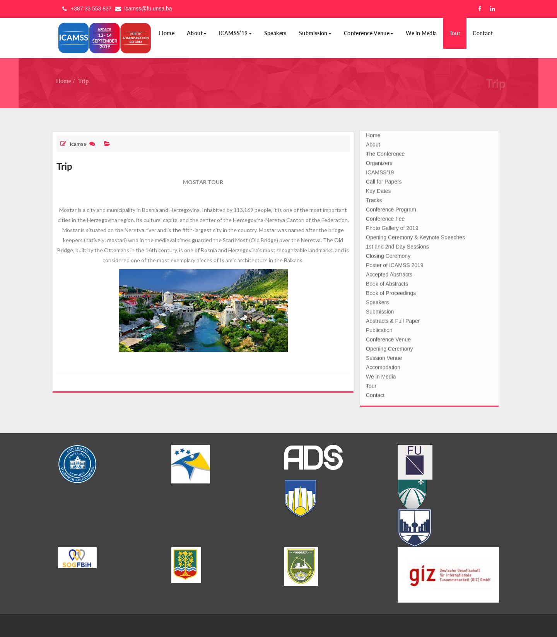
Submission (315, 33)
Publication (379, 329)
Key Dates (378, 189)
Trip (81, 81)
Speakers (275, 33)
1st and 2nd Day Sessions (397, 245)
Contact (483, 33)
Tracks (374, 199)
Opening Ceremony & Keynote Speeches (415, 236)
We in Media (421, 33)
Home (166, 33)
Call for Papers (384, 180)
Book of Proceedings (391, 292)
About (197, 33)
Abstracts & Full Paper (393, 319)
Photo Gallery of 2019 (392, 227)
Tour (455, 33)
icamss (78, 143)
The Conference (385, 152)
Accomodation (383, 366)
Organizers (379, 162)
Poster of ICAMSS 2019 (395, 264)
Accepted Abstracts (389, 273)
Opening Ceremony (389, 347)
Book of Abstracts (387, 282)
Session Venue (384, 357)
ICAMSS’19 (235, 33)
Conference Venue (368, 33)
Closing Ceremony (388, 254)
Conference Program (391, 208)
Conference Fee (385, 217)
